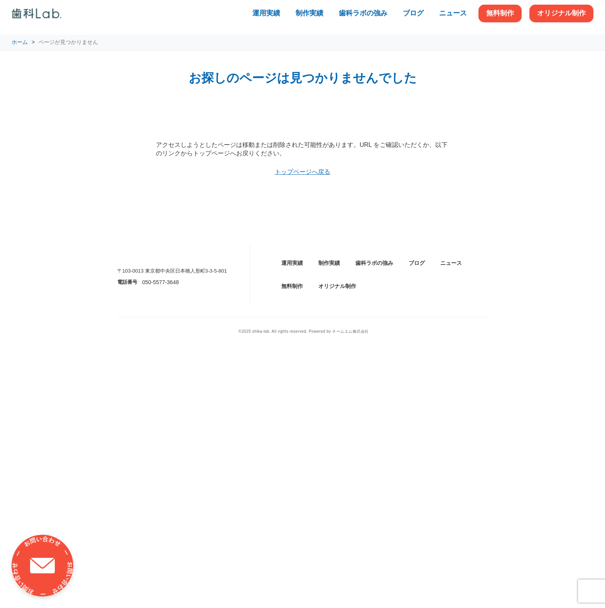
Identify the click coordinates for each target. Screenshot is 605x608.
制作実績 (309, 13)
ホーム (20, 42)
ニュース (453, 13)
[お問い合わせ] (42, 565)
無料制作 (500, 13)
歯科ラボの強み (363, 13)
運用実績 (266, 13)
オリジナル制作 (561, 13)
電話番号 (127, 542)
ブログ (413, 13)
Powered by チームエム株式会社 (339, 591)
